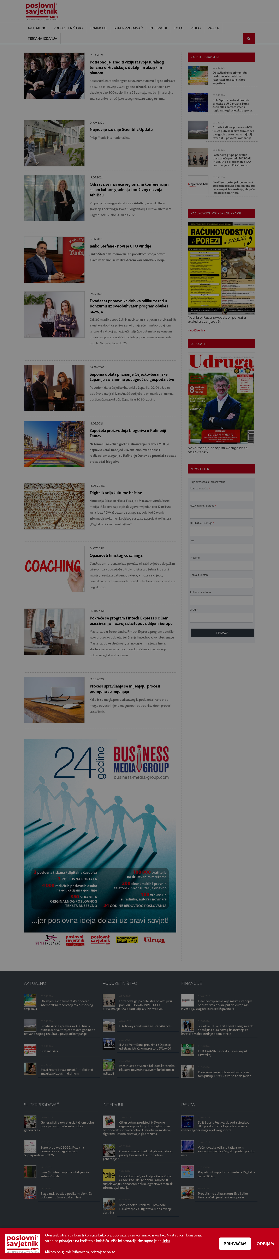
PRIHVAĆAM (235, 1243)
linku (166, 1241)
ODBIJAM (265, 1243)
